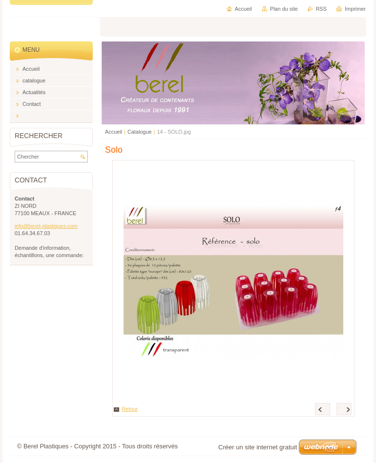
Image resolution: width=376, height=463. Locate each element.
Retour (130, 409)
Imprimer (355, 9)
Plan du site (284, 9)
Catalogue (139, 132)
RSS (321, 9)
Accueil (113, 132)
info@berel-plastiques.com (46, 226)
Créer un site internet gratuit (257, 447)
